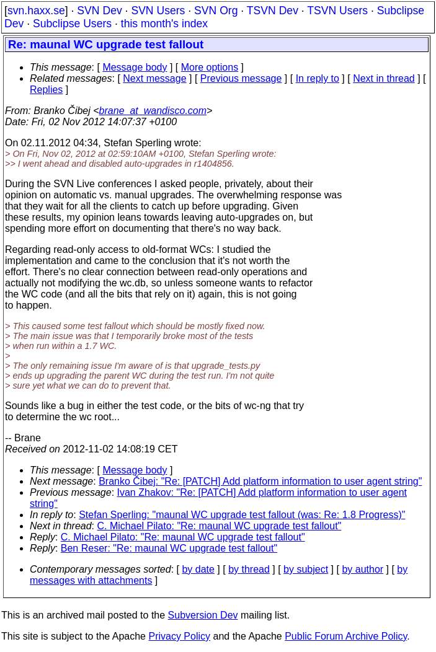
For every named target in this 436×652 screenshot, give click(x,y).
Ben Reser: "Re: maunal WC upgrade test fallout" (169, 548)
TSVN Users (337, 10)
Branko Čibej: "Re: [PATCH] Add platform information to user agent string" (260, 481)
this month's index (164, 23)
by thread (249, 569)
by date (198, 569)
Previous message (241, 78)
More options (210, 67)
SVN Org (216, 10)
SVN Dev (99, 10)
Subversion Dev (203, 615)
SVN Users (158, 10)
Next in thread (384, 78)
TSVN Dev (272, 10)
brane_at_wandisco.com (153, 110)
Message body (134, 67)
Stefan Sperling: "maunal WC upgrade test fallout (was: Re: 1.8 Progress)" (242, 514)
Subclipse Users (72, 23)
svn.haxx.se (36, 10)
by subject (305, 569)
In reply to (317, 78)
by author (362, 569)
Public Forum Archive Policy (346, 636)
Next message (154, 78)
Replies (46, 89)
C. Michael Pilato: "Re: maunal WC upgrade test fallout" (219, 526)
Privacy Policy (179, 636)
